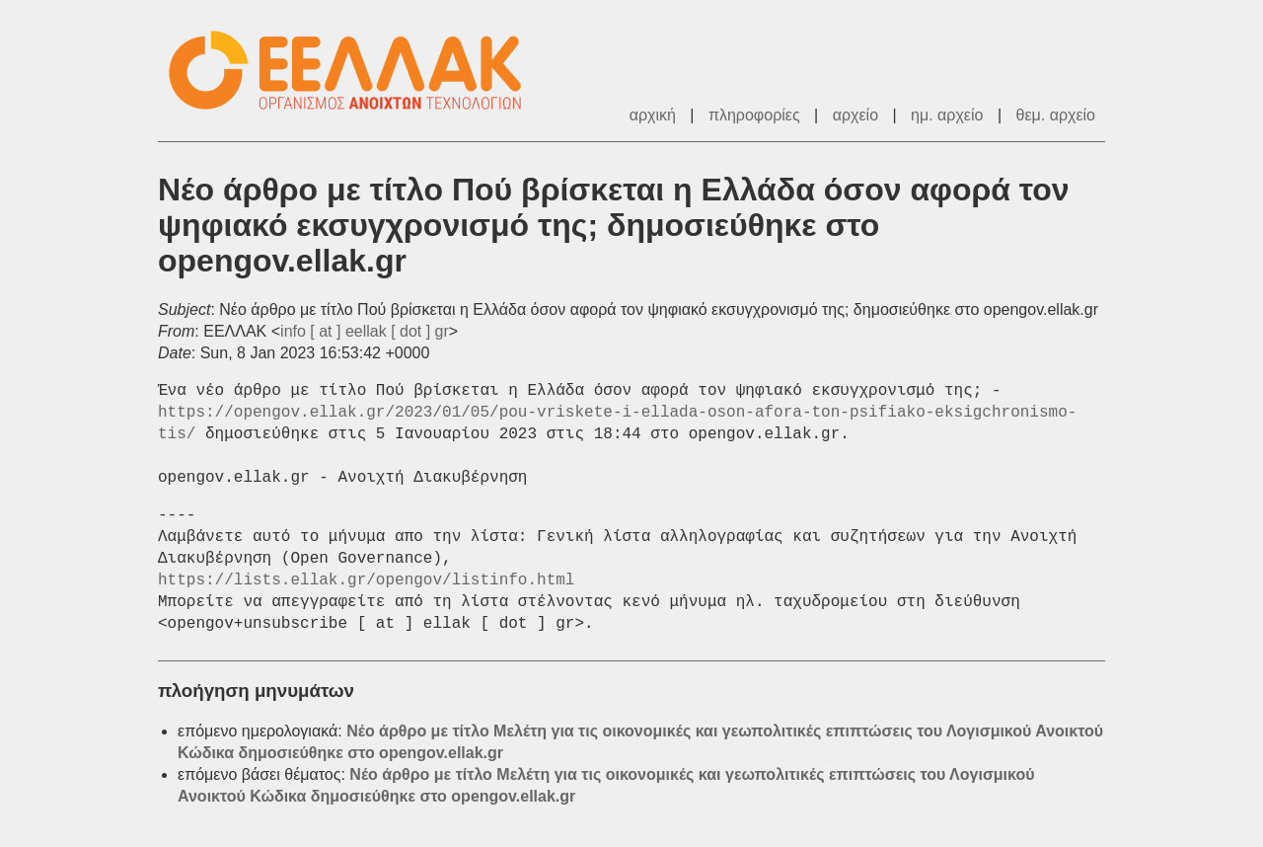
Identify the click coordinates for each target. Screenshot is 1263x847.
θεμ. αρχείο (1055, 115)
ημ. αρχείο (947, 115)
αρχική (653, 115)
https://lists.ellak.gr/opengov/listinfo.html (366, 580)
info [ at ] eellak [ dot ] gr (364, 331)
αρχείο (855, 115)
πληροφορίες (754, 115)
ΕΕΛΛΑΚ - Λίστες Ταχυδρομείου (355, 70)
